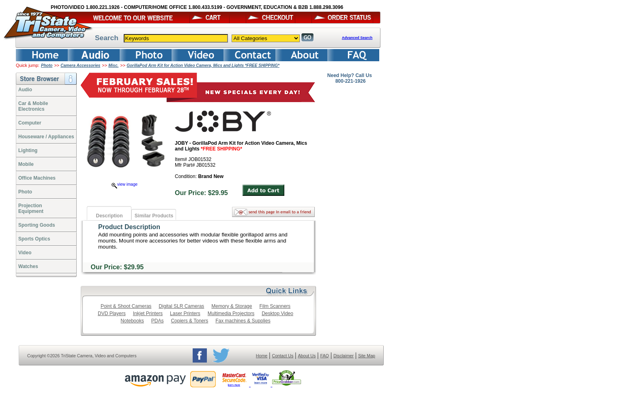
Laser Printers (185, 313)
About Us (307, 355)
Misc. (113, 65)
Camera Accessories (80, 65)
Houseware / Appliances (46, 137)
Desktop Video (277, 313)
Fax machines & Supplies (242, 321)
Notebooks (132, 321)
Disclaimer (343, 355)
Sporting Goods (36, 225)
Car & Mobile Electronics (33, 106)
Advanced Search (357, 38)
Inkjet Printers (148, 313)
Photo (46, 65)
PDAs (157, 321)
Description (109, 216)
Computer (29, 123)
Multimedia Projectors (231, 313)
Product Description (129, 226)
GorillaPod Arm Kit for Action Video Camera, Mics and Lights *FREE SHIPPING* (203, 65)
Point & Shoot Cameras (126, 306)
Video (24, 252)
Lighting (27, 150)
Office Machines (37, 178)
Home (261, 355)
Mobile (26, 164)
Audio (25, 89)
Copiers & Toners (189, 321)
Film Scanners (274, 306)
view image (125, 184)
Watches (28, 266)
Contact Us (283, 355)
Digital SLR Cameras (181, 306)
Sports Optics (34, 239)
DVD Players (112, 313)
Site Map (366, 355)
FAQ (324, 355)
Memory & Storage (231, 306)
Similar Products (154, 216)
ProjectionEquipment (30, 208)
